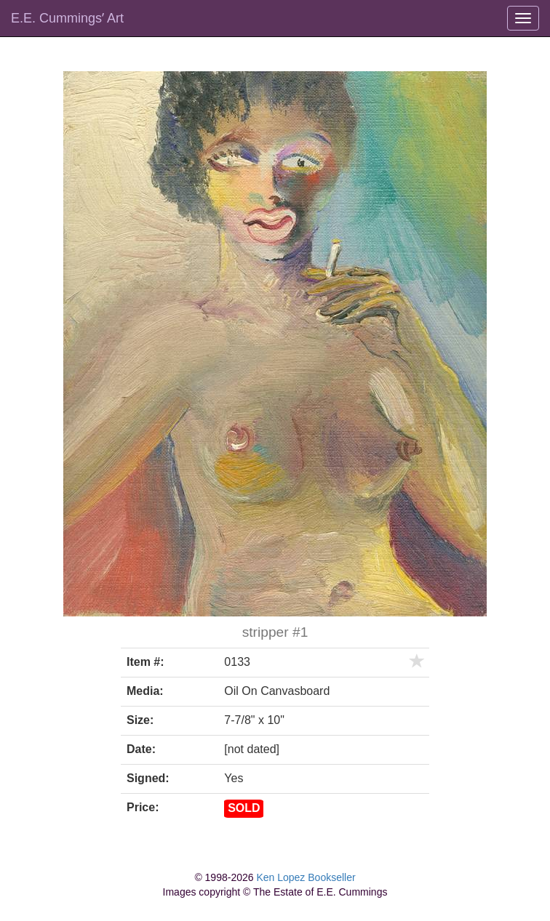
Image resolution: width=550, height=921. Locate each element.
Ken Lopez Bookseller (305, 877)
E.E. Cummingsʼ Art (67, 18)
